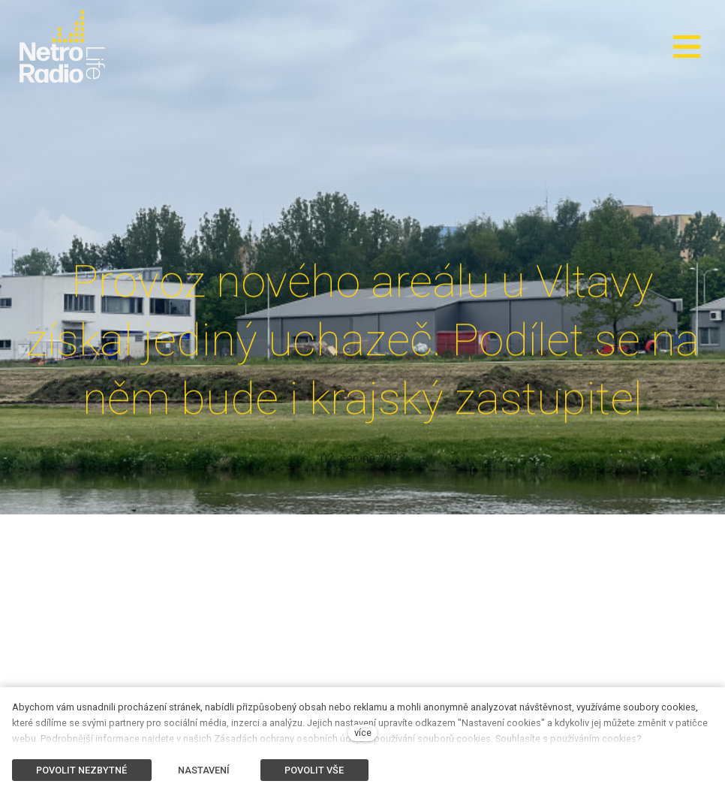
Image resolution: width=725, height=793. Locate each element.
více (363, 732)
